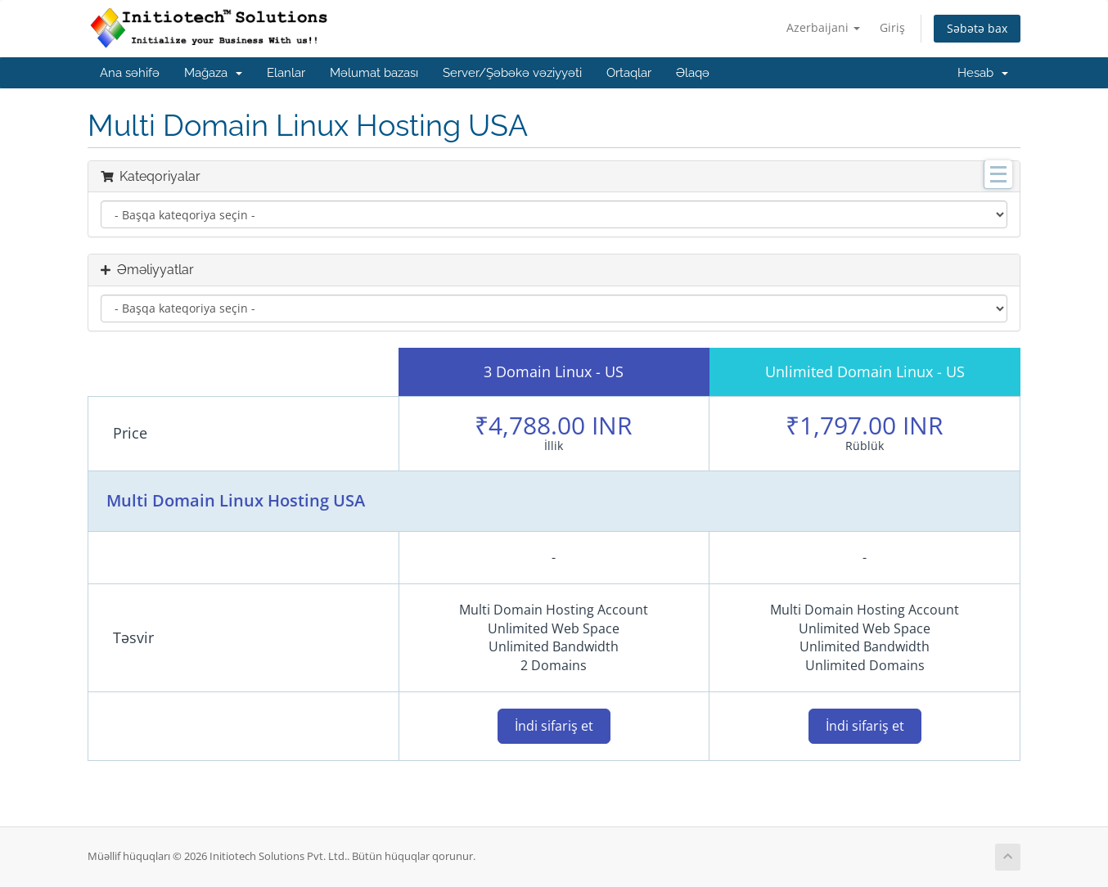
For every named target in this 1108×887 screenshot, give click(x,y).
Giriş (892, 27)
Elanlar (286, 72)
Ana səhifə (130, 72)
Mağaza (213, 72)
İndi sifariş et (554, 726)
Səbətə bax (977, 28)
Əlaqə (692, 72)
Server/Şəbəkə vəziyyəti (512, 72)
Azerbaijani (823, 27)
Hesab (982, 72)
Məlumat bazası (374, 72)
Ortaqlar (628, 72)
